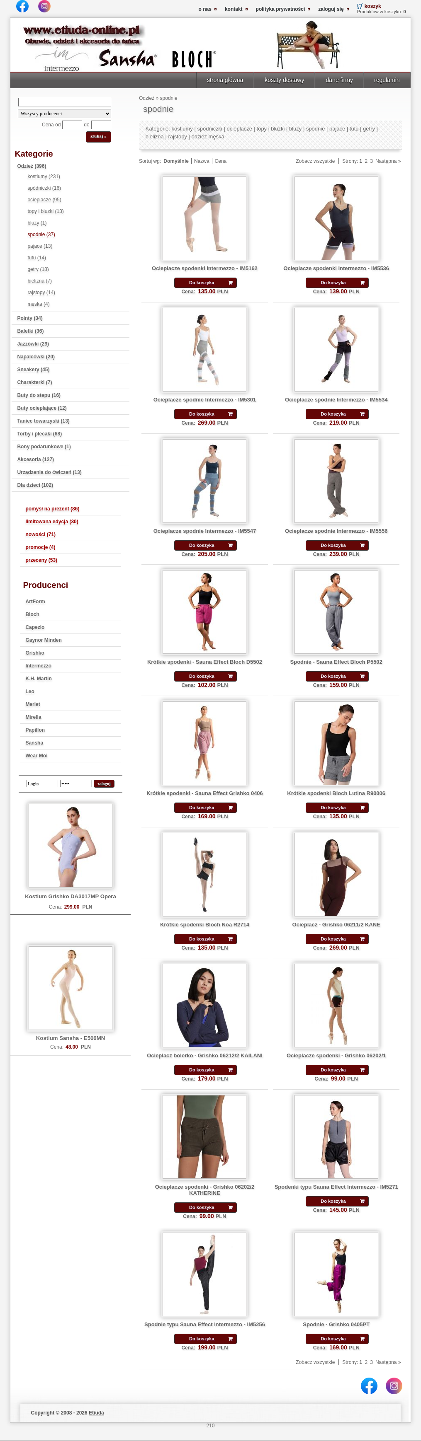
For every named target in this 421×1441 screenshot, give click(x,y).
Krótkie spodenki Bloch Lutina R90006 (336, 793)
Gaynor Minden (43, 640)
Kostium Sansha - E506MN (70, 1038)
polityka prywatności (280, 9)
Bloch (32, 614)
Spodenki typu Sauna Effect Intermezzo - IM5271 (336, 1187)
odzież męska (207, 136)
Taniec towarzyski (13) (43, 421)
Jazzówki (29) (33, 344)
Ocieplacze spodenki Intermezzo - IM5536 (336, 268)
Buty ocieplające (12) (41, 408)
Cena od (51, 125)
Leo (29, 691)
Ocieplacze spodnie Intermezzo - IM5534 (336, 400)
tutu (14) (36, 258)
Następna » (388, 161)
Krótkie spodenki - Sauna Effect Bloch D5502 (204, 662)
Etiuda (96, 1413)
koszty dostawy (284, 80)
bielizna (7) (39, 281)
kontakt (234, 9)
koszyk (373, 6)
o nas (205, 9)
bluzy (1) (36, 223)
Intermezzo (38, 666)
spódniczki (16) (44, 188)
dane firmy (339, 80)
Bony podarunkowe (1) (44, 447)
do (86, 125)
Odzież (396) (31, 166)
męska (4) (38, 304)
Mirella (33, 717)
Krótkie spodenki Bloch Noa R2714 (204, 924)
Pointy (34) (29, 318)
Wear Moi (36, 756)
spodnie (169, 98)
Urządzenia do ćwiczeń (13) (49, 472)
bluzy (295, 129)
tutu (354, 129)
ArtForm (35, 601)
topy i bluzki (271, 129)
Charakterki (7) (34, 382)
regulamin (387, 80)
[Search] (64, 102)
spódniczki (209, 129)
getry (369, 129)
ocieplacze (239, 129)
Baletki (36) (30, 331)
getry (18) (38, 269)
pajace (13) (39, 246)
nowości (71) (40, 534)
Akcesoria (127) (35, 459)
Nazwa (201, 161)
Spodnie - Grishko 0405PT (336, 1324)
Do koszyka (201, 282)
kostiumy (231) (43, 176)
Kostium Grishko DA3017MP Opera (70, 896)
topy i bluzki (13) (45, 211)
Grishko (34, 653)
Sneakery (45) (33, 369)
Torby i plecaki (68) (39, 434)
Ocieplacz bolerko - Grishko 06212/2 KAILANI (205, 1055)
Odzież (146, 98)
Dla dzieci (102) (35, 485)
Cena (221, 161)
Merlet (32, 704)
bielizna (155, 136)
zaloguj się (330, 9)
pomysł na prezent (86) (52, 509)
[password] (76, 783)
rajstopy (177, 136)
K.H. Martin (38, 679)
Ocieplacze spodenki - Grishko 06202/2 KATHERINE (205, 1190)
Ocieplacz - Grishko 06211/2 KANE (336, 924)
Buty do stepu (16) (39, 395)
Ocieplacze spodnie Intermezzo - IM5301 (204, 400)
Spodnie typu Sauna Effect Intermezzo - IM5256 (204, 1324)
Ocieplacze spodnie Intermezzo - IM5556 (336, 531)
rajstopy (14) (41, 292)
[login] (42, 783)
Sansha (34, 743)
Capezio (34, 627)
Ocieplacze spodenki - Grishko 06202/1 (336, 1055)
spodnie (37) (41, 234)
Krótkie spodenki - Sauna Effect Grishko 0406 (204, 793)
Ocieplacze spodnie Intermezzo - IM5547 (204, 531)
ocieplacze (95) (44, 200)
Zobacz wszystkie (315, 161)
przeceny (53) (41, 560)
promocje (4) (40, 547)
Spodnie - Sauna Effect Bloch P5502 (336, 662)
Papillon (35, 730)
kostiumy (182, 129)
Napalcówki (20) (36, 357)
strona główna (225, 80)
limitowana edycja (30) (51, 522)
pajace (337, 129)
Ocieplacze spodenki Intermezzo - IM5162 (205, 268)
